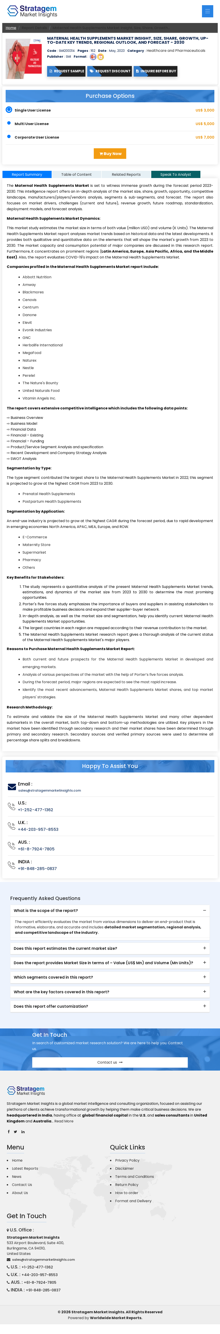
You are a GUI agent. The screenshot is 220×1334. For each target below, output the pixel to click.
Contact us (110, 1066)
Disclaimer (124, 1172)
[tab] (110, 915)
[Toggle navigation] (207, 11)
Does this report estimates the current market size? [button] (65, 952)
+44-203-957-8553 (38, 833)
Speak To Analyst (175, 177)
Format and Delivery (133, 1205)
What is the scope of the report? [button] (46, 914)
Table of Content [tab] (76, 177)
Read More (63, 1125)
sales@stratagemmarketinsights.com (49, 794)
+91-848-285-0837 (37, 872)
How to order (126, 1196)
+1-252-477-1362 (35, 813)
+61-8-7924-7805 (36, 853)
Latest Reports (25, 1172)
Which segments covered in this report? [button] (53, 981)
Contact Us (22, 1188)
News (16, 1180)
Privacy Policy (127, 1164)
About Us (20, 1196)
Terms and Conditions (134, 1180)
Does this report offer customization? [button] (51, 1010)
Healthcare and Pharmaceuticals (176, 50)
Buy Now (110, 153)
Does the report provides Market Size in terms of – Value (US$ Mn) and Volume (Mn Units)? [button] (103, 967)
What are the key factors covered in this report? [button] (61, 995)
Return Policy (126, 1188)
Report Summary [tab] (27, 177)
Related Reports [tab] (126, 177)
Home (11, 27)
